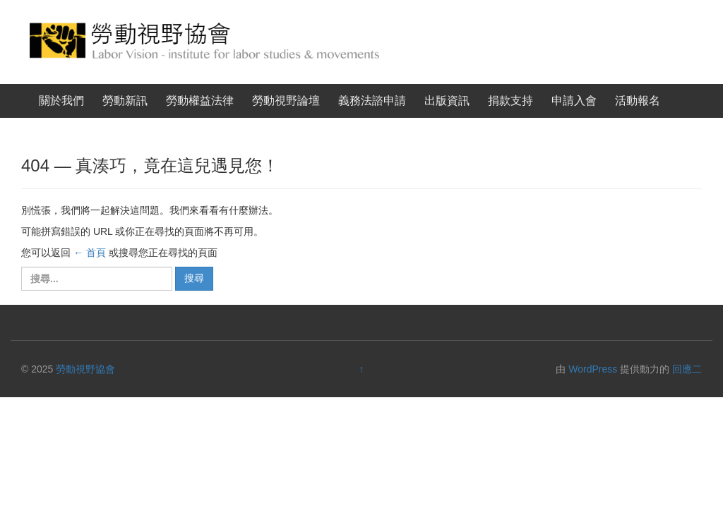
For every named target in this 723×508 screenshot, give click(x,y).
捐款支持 (510, 101)
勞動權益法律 (200, 101)
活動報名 (637, 101)
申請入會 (574, 101)
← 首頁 (89, 252)
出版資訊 (447, 101)
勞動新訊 (125, 101)
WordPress (592, 369)
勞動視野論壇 (286, 101)
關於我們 (61, 101)
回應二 (687, 369)
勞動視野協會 (85, 369)
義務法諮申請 (372, 101)
